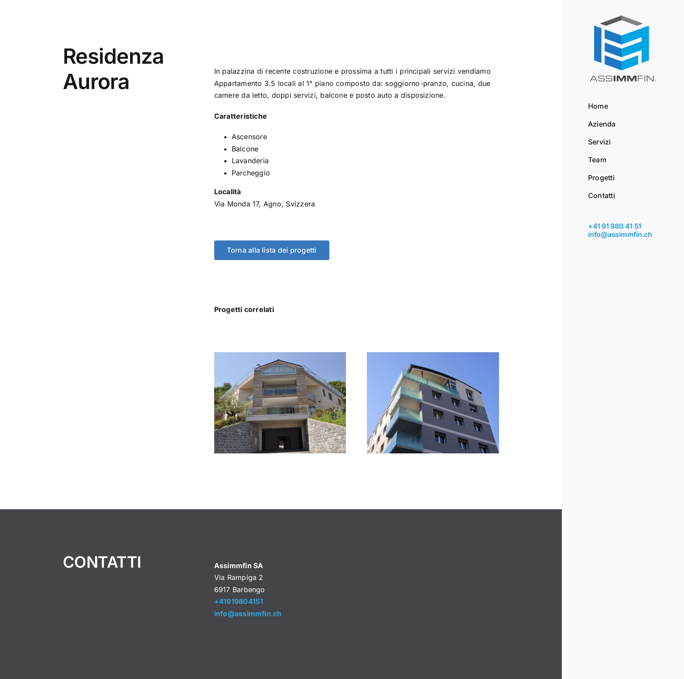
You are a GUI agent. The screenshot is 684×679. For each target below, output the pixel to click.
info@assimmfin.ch (620, 234)
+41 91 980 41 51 (614, 226)
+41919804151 (238, 601)
